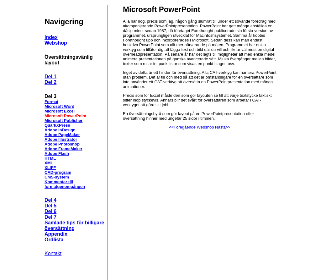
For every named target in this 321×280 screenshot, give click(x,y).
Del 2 (50, 82)
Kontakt (53, 253)
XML (49, 163)
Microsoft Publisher (63, 120)
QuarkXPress (57, 125)
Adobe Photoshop (62, 144)
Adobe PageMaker (62, 134)
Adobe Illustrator (61, 139)
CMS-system (57, 177)
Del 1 (50, 76)
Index (51, 37)
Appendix (56, 234)
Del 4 (50, 200)
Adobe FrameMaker (63, 148)
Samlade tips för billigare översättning (74, 225)
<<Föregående (182, 127)
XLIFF (50, 167)
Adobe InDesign (60, 130)
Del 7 (50, 217)
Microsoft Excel (60, 111)
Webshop (56, 43)
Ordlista (54, 239)
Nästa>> (222, 127)
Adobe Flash (57, 153)
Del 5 (50, 205)
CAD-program (58, 172)
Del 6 (50, 211)
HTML (50, 158)
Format (51, 101)
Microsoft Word (59, 106)
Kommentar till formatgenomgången (65, 184)
